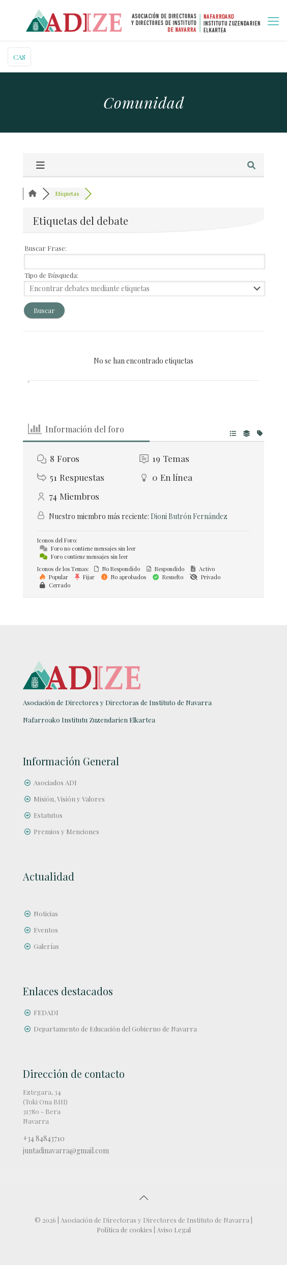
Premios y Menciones (66, 831)
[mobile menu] (273, 20)
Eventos (46, 929)
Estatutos (48, 815)
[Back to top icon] (143, 1197)
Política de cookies (124, 1229)
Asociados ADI (55, 782)
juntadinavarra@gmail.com (66, 1150)
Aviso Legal (174, 1229)
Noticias (46, 913)
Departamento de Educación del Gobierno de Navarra (115, 1028)
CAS (19, 57)
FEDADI (46, 1012)
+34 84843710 (44, 1138)
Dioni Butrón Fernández (189, 516)
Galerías (46, 946)
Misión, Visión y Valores (69, 798)
